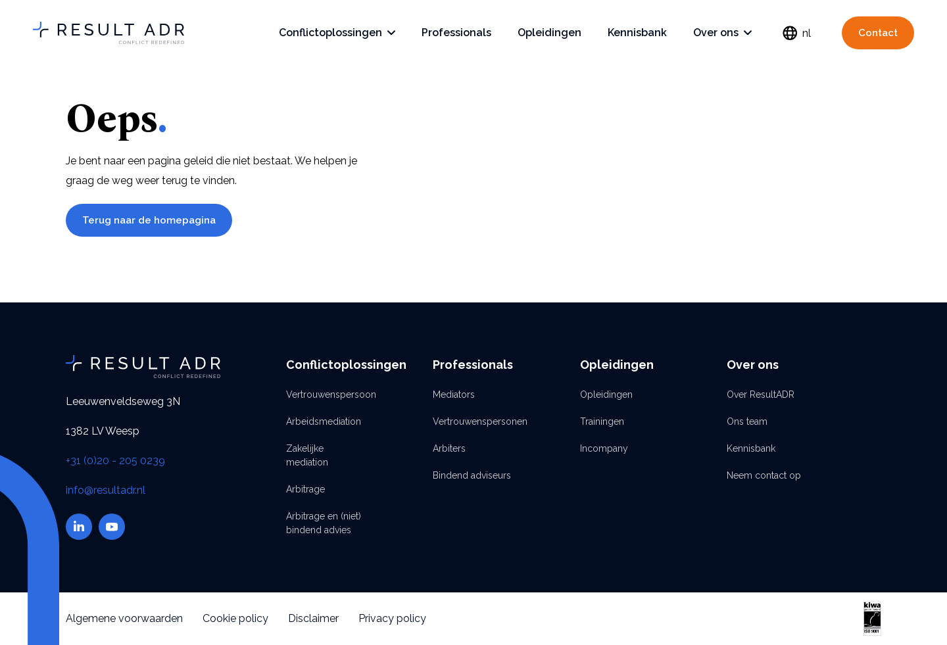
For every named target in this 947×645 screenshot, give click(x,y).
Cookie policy (235, 618)
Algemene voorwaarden (124, 618)
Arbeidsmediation (323, 421)
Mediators (454, 394)
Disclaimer (313, 618)
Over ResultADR (760, 394)
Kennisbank (637, 32)
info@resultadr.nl (105, 490)
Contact (878, 33)
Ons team (747, 421)
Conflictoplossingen (337, 32)
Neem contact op (764, 475)
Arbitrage (305, 489)
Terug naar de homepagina (149, 220)
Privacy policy (392, 618)
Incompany (604, 448)
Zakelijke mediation (307, 455)
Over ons (722, 32)
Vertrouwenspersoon (326, 394)
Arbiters (449, 448)
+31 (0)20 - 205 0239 (115, 460)
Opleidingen (549, 32)
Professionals (456, 32)
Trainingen (602, 421)
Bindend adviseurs (472, 475)
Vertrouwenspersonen (473, 421)
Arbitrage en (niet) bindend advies (323, 523)
